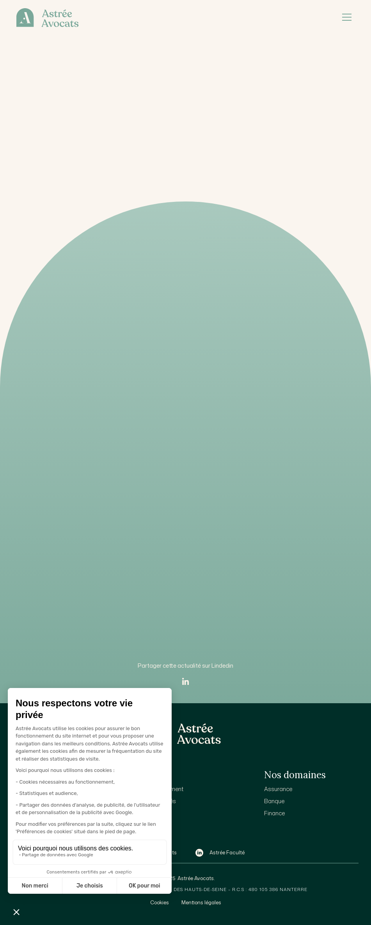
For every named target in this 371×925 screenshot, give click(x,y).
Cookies (159, 902)
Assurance (278, 789)
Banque (274, 801)
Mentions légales (201, 902)
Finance (274, 813)
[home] (171, 17)
